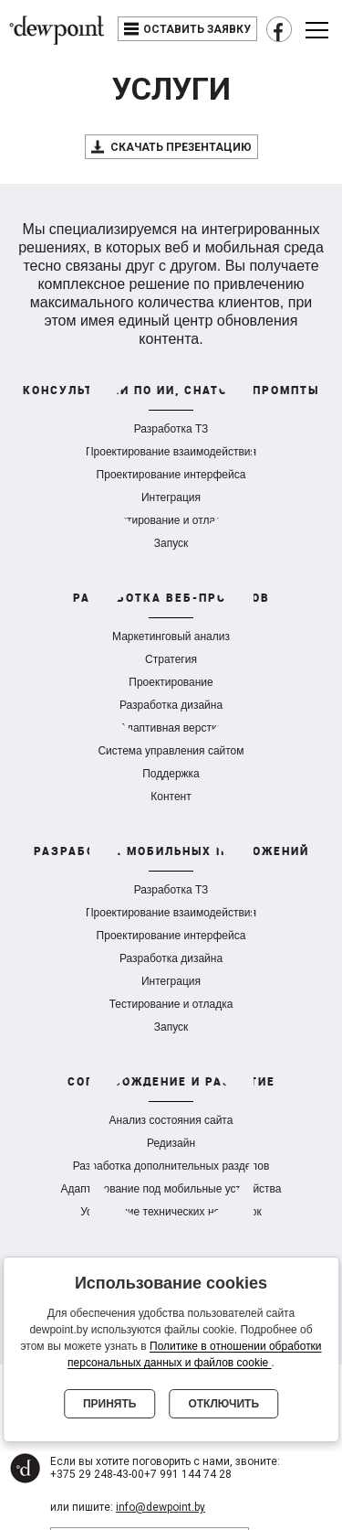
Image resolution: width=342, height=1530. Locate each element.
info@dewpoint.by (160, 1507)
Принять (110, 1403)
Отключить (223, 1403)
